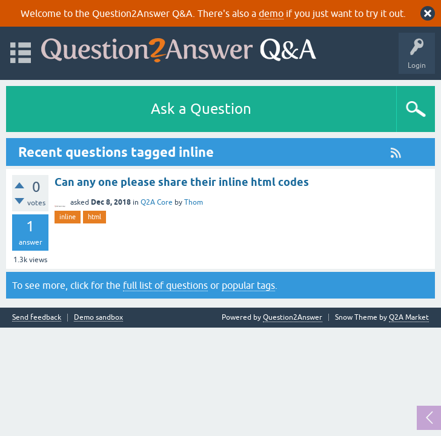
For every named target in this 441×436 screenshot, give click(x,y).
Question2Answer (292, 317)
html (94, 216)
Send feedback (36, 318)
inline (67, 216)
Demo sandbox (98, 318)
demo (271, 13)
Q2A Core (157, 202)
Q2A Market (409, 317)
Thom (193, 202)
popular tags (248, 285)
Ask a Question (201, 109)
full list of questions (165, 285)
